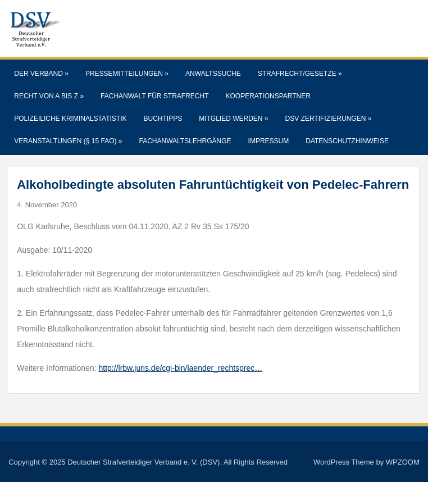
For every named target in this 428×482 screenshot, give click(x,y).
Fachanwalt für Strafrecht (154, 96)
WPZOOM (403, 462)
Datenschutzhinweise (347, 141)
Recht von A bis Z (49, 96)
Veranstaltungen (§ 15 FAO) (68, 141)
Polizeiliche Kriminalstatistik (70, 118)
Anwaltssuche (213, 74)
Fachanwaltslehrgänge (185, 141)
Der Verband (41, 74)
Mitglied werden (233, 118)
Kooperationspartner (268, 96)
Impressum (268, 141)
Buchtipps (163, 118)
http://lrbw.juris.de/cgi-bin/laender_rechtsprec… (181, 367)
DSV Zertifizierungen (328, 118)
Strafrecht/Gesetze (300, 74)
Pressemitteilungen (127, 74)
